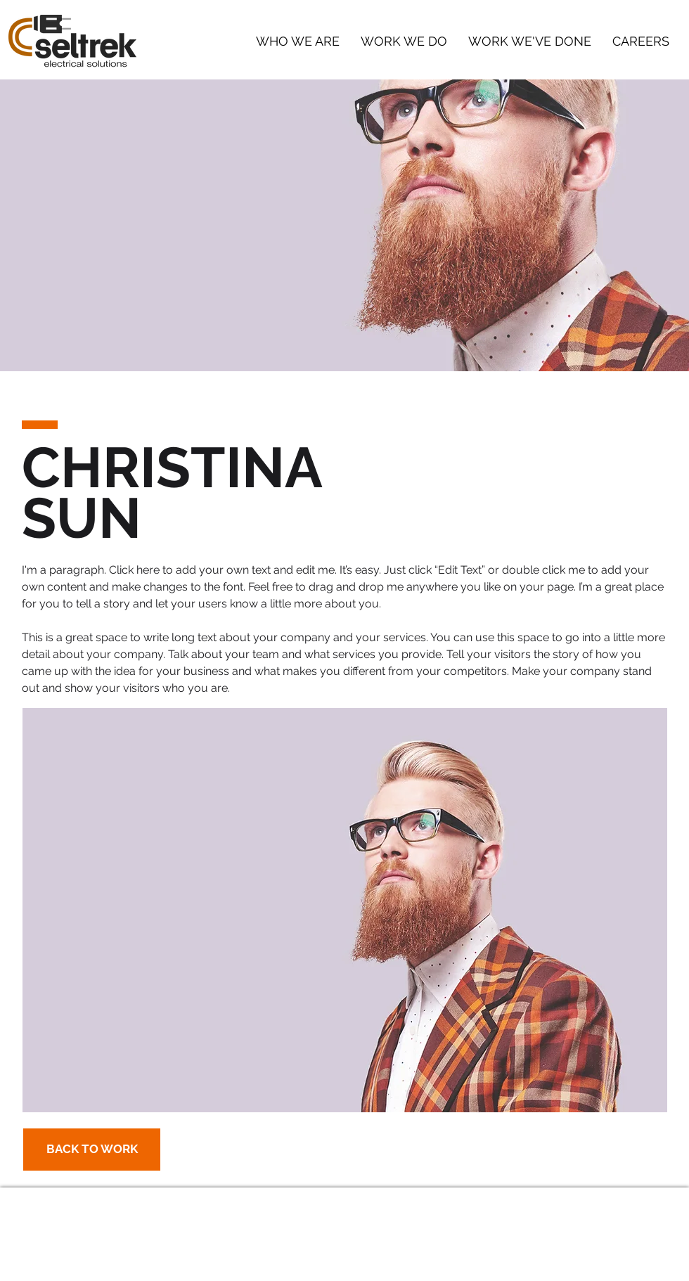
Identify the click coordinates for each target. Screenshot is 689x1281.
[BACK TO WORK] (91, 1149)
